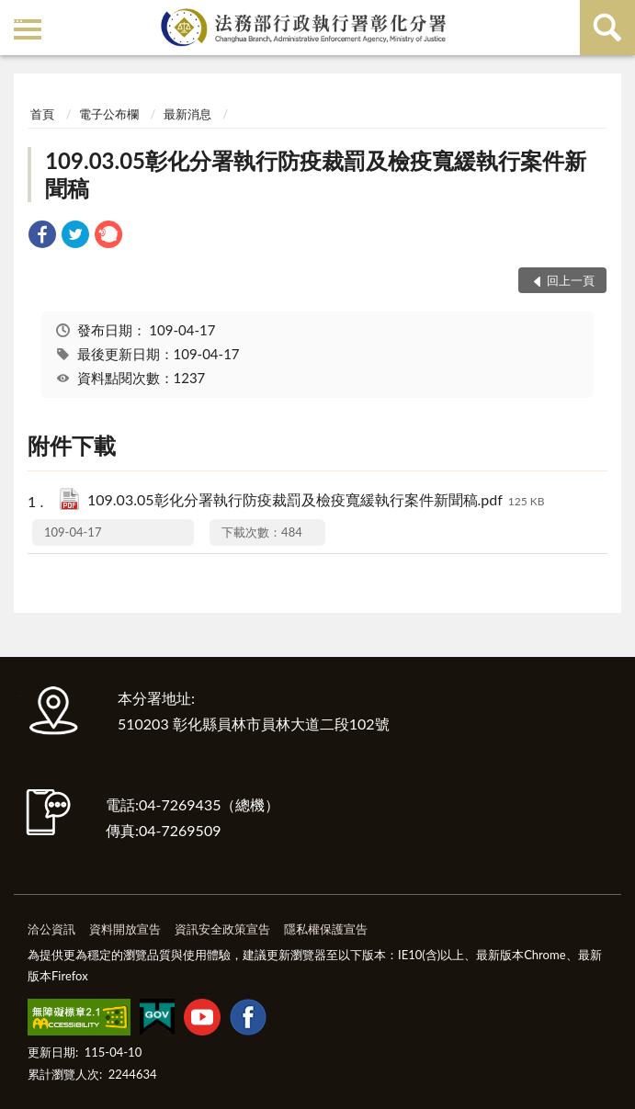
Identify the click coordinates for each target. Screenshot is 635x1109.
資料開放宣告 (125, 929)
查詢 (607, 27)
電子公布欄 (109, 114)
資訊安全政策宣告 (222, 929)
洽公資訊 (51, 929)
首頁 (42, 114)
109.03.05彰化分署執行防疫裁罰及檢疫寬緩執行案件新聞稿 (315, 174)
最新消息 (187, 114)
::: (17, 16)
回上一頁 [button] (571, 280)
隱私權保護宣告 (326, 929)
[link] (42, 237)
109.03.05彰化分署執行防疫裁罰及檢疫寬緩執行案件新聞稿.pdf (316, 501)
